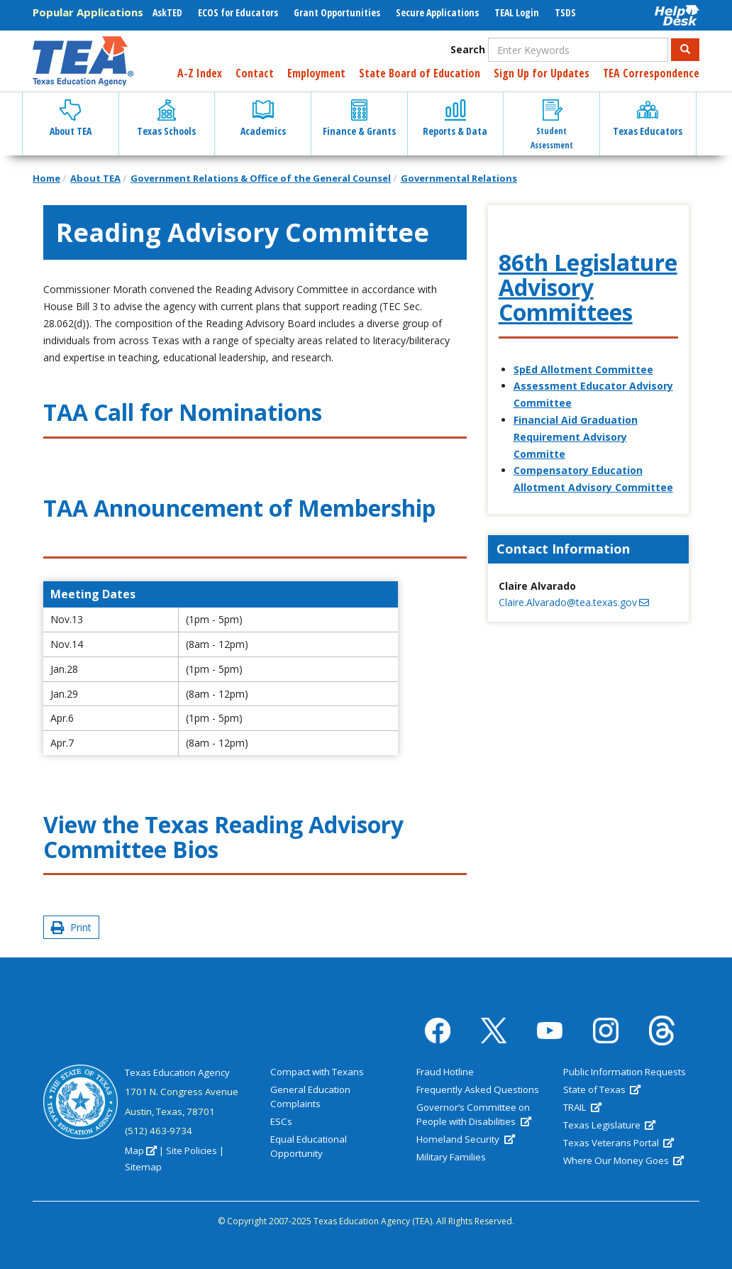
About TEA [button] (71, 118)
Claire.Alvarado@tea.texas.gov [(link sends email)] (574, 602)
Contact (254, 73)
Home (46, 178)
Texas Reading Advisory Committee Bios (223, 836)
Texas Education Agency (177, 1072)
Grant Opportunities (337, 12)
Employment (316, 73)
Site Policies (191, 1150)
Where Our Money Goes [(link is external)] (623, 1160)
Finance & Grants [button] (359, 118)
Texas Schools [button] (166, 118)
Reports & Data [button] (455, 118)
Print (71, 927)
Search (467, 49)
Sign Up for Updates (541, 73)
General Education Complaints (310, 1096)
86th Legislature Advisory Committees (588, 287)
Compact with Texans (317, 1071)
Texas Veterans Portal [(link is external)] (618, 1142)
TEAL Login (516, 12)
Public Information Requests (624, 1071)
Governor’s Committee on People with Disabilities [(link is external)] (473, 1114)
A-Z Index (199, 73)
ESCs (281, 1121)
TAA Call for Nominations (182, 412)
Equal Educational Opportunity (308, 1146)
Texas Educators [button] (647, 118)
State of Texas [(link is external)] (601, 1089)
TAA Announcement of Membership (239, 508)
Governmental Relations (459, 178)
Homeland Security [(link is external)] (465, 1139)
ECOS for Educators (238, 12)
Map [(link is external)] (141, 1150)
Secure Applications (437, 12)
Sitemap (143, 1166)
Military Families (451, 1156)
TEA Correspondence (651, 73)
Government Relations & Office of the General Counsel (261, 178)
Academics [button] (263, 118)
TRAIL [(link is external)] (582, 1107)
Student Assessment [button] (552, 125)
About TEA (95, 178)
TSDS (565, 12)
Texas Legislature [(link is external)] (609, 1125)
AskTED (167, 12)
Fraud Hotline (445, 1071)
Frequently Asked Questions (477, 1089)
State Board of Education (419, 73)
